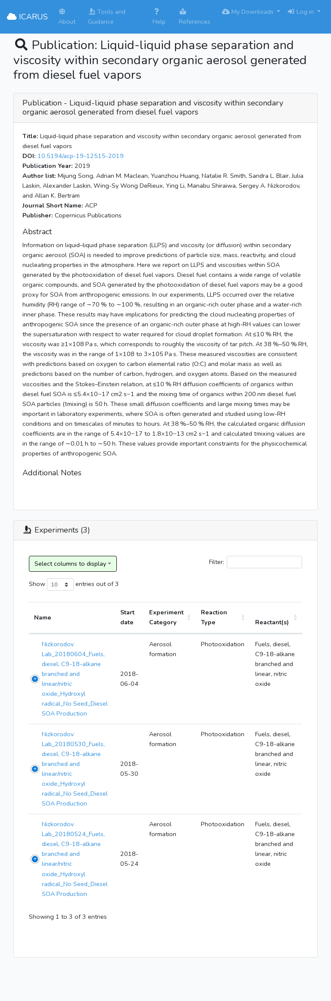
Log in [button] (301, 11)
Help (159, 17)
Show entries (61, 584)
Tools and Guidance (106, 16)
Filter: (255, 562)
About (66, 17)
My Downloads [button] (248, 11)
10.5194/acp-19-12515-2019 (80, 156)
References (194, 17)
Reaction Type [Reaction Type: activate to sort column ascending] (214, 617)
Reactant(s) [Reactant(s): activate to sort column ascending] (272, 622)
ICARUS (27, 17)
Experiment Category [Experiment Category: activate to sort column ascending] (166, 617)
